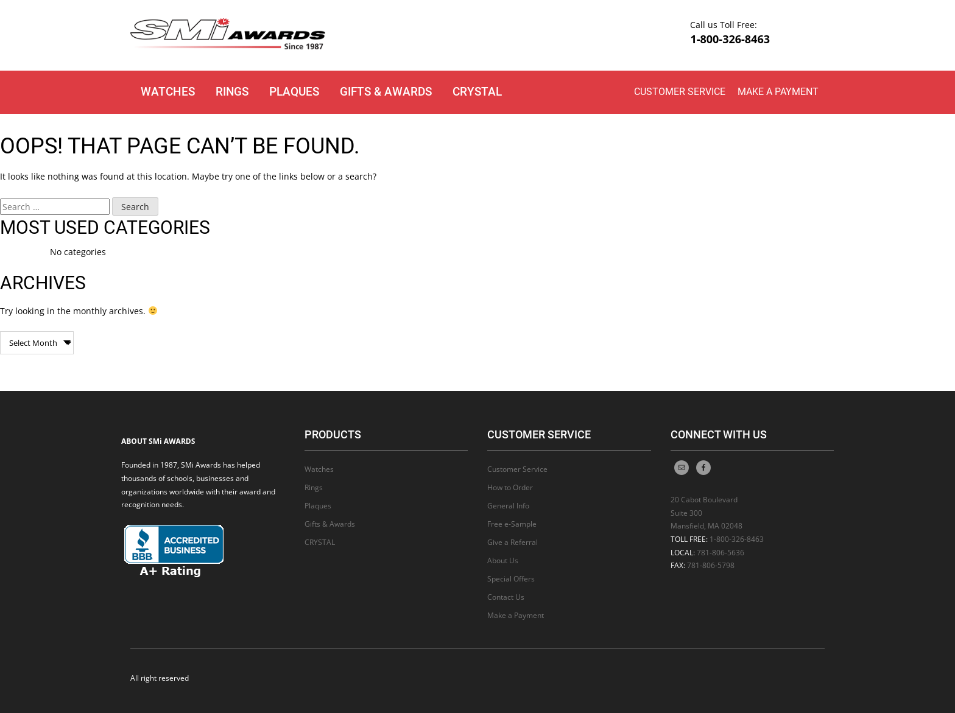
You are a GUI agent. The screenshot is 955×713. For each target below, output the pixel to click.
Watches (168, 92)
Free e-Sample (512, 524)
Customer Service (679, 91)
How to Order (510, 487)
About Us (502, 560)
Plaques (294, 92)
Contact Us (505, 597)
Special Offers (511, 579)
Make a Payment (778, 91)
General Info (508, 506)
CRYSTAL (477, 92)
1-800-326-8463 (730, 39)
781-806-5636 (720, 552)
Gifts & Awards (386, 92)
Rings (232, 92)
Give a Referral (512, 542)
